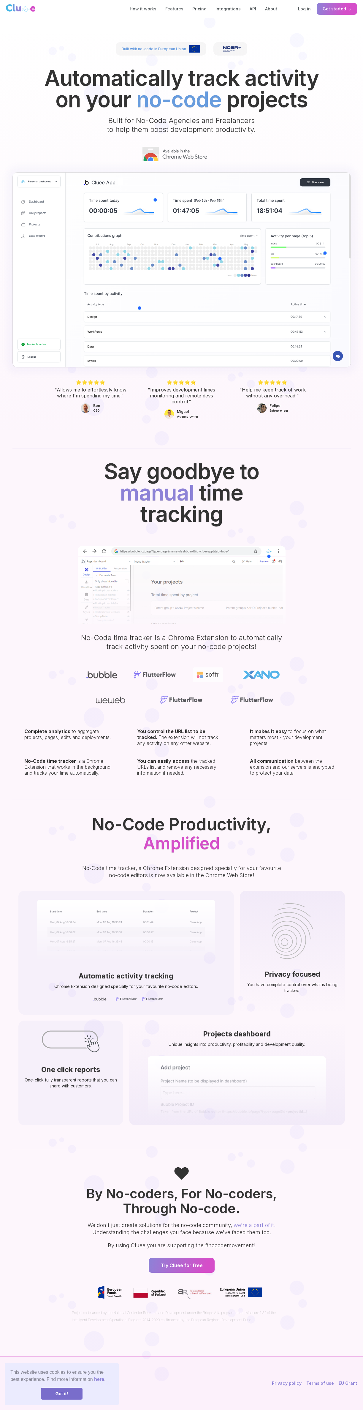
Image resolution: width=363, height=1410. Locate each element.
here (99, 1379)
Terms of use (320, 1383)
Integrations (228, 8)
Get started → (337, 8)
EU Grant (348, 1383)
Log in (304, 8)
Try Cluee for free (182, 1265)
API (253, 8)
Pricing (199, 8)
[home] (20, 7)
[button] (139, 308)
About (271, 8)
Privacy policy (287, 1383)
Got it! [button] (62, 1393)
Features (174, 8)
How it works (143, 8)
